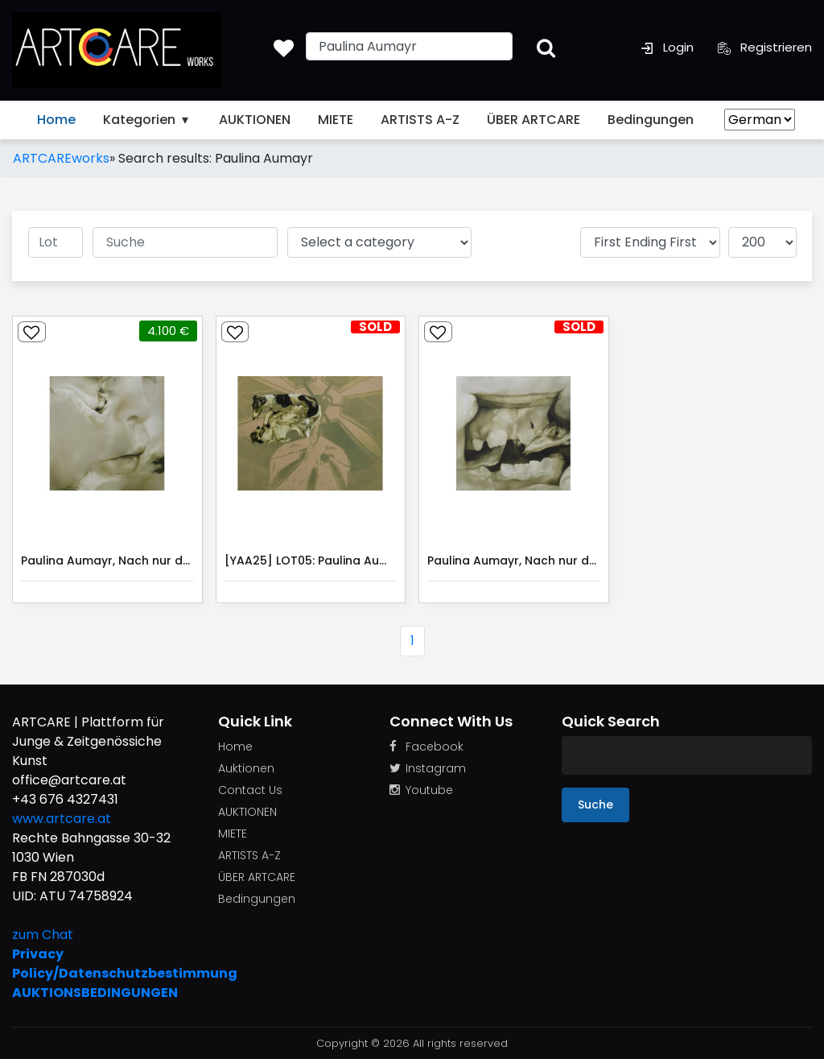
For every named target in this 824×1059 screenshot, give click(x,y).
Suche (595, 804)
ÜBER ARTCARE (533, 119)
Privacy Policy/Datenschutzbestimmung (103, 963)
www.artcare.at (61, 818)
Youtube (421, 790)
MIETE (335, 119)
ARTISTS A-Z (420, 119)
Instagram (427, 768)
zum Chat (42, 934)
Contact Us (250, 790)
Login (667, 47)
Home (56, 119)
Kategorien (147, 119)
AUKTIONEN (254, 119)
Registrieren (765, 47)
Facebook (426, 746)
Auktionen (246, 768)
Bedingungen (651, 119)
